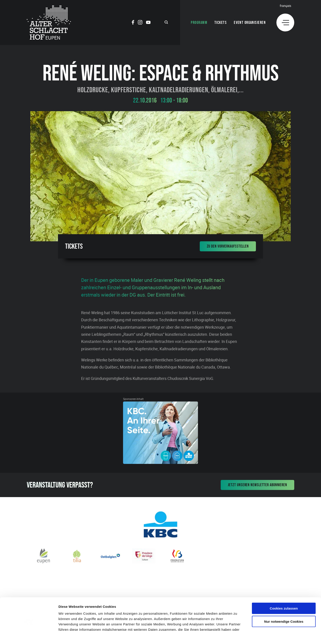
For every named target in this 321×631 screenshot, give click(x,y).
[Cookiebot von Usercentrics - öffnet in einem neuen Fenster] (28, 622)
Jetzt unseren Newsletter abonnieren (257, 485)
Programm (199, 22)
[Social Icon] (133, 23)
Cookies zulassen (284, 578)
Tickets (220, 22)
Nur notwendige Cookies (283, 591)
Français (285, 6)
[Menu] (285, 22)
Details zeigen (237, 622)
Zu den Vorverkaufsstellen (228, 246)
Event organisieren (250, 22)
